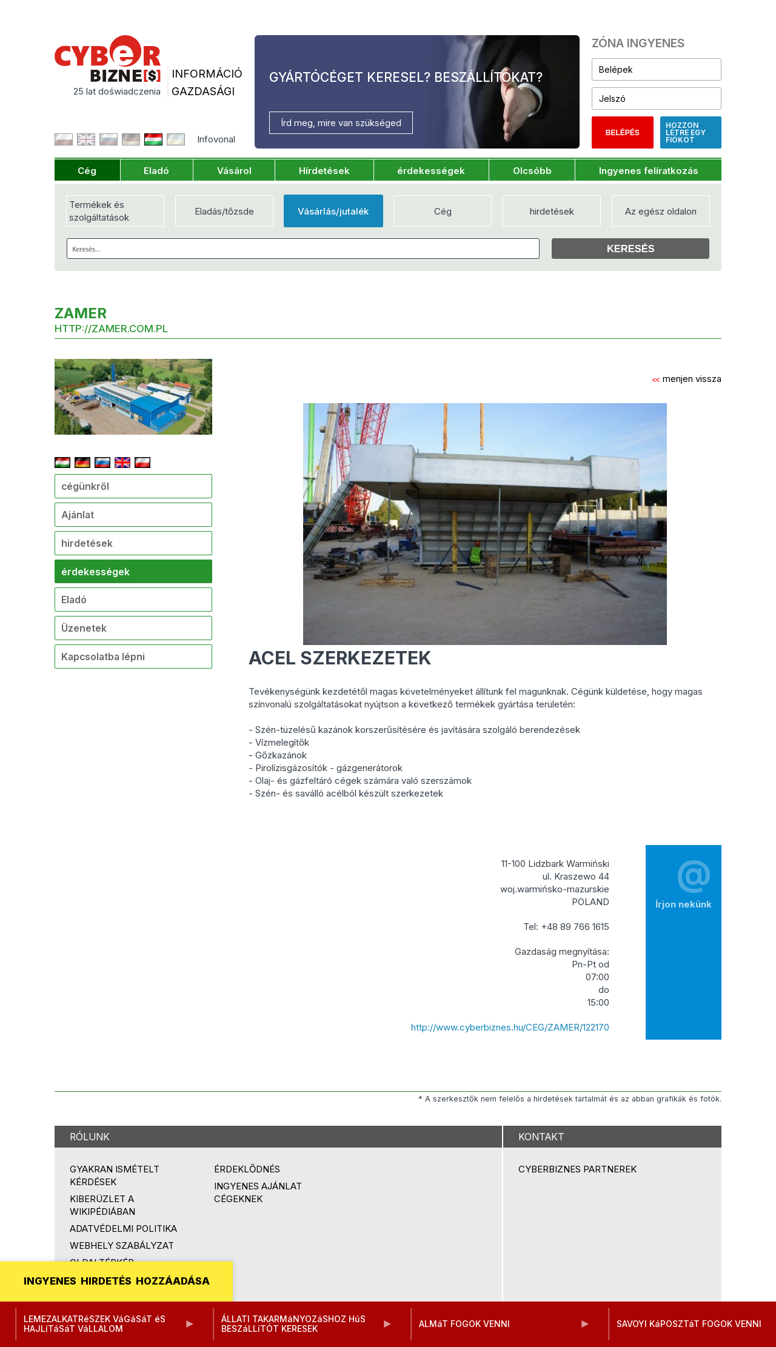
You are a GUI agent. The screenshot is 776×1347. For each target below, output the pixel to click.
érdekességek (431, 170)
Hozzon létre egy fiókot (686, 132)
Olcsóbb (532, 170)
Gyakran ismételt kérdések (114, 1175)
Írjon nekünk (683, 879)
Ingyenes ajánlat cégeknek (258, 1192)
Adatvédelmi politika (123, 1228)
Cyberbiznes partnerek (577, 1169)
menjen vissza (686, 378)
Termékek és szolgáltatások (99, 211)
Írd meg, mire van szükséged (341, 123)
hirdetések (552, 211)
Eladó (156, 170)
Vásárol (234, 170)
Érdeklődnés (247, 1169)
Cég (87, 170)
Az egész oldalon (661, 211)
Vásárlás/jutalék (333, 211)
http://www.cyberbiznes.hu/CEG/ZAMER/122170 (510, 1027)
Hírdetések (324, 170)
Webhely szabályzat (122, 1245)
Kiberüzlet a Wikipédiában (102, 1205)
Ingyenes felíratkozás (648, 170)
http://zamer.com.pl (111, 329)
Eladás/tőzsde (224, 211)
